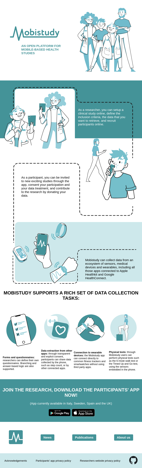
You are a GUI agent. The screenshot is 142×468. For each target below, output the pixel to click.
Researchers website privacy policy (100, 460)
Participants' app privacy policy (53, 460)
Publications (84, 437)
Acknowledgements (15, 460)
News (47, 437)
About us (123, 437)
